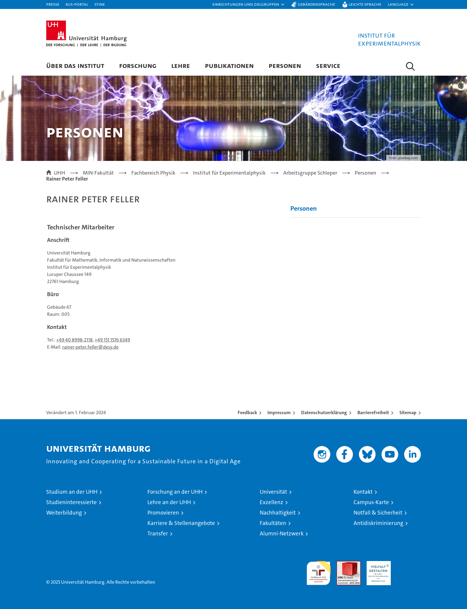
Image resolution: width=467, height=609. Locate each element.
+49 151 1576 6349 (112, 340)
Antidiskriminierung (378, 523)
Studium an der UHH (71, 491)
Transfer (157, 533)
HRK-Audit (377, 564)
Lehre (180, 65)
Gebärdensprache (316, 4)
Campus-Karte (371, 502)
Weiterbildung (64, 512)
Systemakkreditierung (409, 564)
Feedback (247, 412)
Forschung (137, 65)
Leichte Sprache (365, 4)
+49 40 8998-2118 (74, 340)
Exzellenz (271, 502)
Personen (285, 65)
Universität (273, 491)
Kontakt (363, 491)
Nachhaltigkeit (278, 512)
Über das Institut (75, 65)
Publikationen (229, 65)
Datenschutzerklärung (324, 412)
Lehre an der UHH (169, 502)
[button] (248, 4)
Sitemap (407, 412)
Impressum (279, 412)
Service (328, 65)
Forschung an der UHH (175, 491)
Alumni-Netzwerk (281, 533)
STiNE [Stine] (99, 4)
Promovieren (163, 512)
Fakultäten (273, 523)
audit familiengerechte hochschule (318, 570)
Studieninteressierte (71, 502)
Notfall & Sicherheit (378, 512)
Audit (342, 564)
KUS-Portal (77, 4)
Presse (52, 4)
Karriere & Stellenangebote (181, 523)
